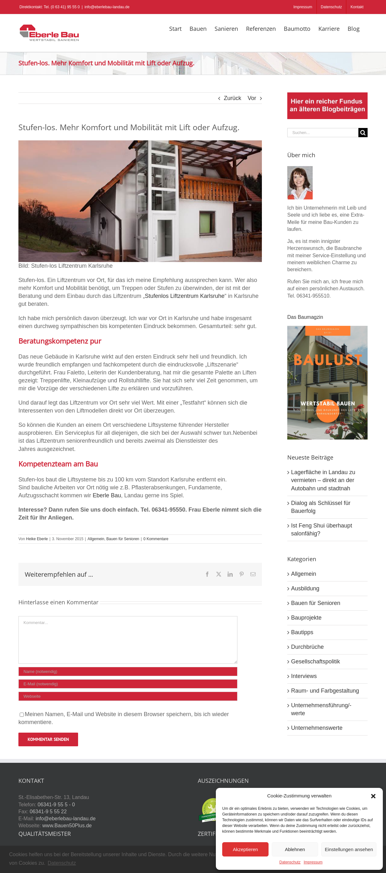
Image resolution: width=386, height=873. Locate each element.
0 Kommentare (156, 539)
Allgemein (96, 539)
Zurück (232, 98)
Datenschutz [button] (62, 863)
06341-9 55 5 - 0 (56, 804)
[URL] (127, 696)
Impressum (313, 862)
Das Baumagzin (305, 317)
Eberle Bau (107, 495)
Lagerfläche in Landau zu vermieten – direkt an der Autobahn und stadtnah (323, 480)
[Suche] (363, 132)
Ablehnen (295, 849)
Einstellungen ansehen (349, 849)
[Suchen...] (322, 132)
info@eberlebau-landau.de (107, 7)
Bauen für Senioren (122, 539)
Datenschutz (290, 862)
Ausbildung (305, 588)
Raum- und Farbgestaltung (325, 691)
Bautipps (302, 632)
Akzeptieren (245, 849)
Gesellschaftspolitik (315, 661)
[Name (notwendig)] (127, 671)
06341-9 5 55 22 (48, 811)
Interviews (304, 676)
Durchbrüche (307, 647)
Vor (252, 98)
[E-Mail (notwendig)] (127, 683)
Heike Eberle (37, 539)
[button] (373, 796)
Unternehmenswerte (317, 728)
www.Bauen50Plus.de (67, 825)
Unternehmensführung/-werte (321, 709)
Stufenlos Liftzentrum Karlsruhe (184, 296)
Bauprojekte (306, 617)
